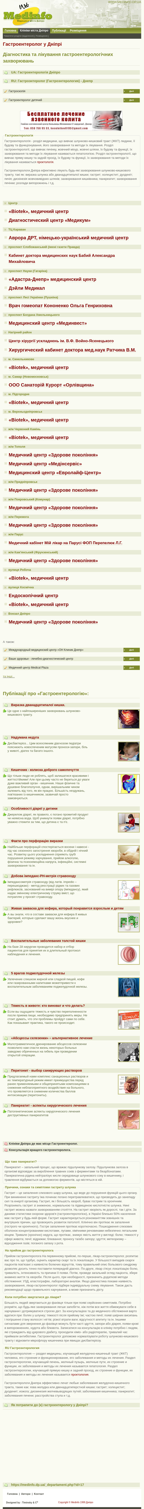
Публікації (59, 30)
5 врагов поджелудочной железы (38, 973)
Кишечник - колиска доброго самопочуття (45, 770)
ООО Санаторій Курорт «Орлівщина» (51, 384)
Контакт (39, 1493)
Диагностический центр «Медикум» (50, 220)
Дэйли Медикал (27, 288)
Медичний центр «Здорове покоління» (53, 454)
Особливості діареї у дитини (34, 808)
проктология (79, 1374)
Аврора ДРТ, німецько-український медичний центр (69, 237)
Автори (26, 1493)
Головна (10, 30)
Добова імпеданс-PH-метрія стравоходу (43, 876)
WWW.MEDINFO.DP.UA (124, 2)
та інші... (9, 676)
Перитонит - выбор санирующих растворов (46, 1070)
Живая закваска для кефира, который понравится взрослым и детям (67, 908)
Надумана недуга (25, 737)
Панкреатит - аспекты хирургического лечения (49, 1105)
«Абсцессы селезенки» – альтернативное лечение (52, 1038)
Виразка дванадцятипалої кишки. (38, 705)
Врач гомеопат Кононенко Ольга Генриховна (60, 305)
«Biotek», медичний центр (39, 211)
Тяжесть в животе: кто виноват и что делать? (48, 1005)
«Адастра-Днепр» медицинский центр (52, 279)
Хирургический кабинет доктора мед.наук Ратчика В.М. (72, 349)
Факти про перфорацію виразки (37, 841)
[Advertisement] (71, 1443)
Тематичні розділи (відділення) (19, 36)
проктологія (45, 162)
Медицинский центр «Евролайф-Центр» (55, 472)
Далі (131, 91)
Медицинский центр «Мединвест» (48, 323)
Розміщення (78, 30)
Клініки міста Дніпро (34, 30)
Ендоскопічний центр (33, 595)
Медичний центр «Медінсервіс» (45, 463)
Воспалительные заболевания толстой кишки (48, 941)
